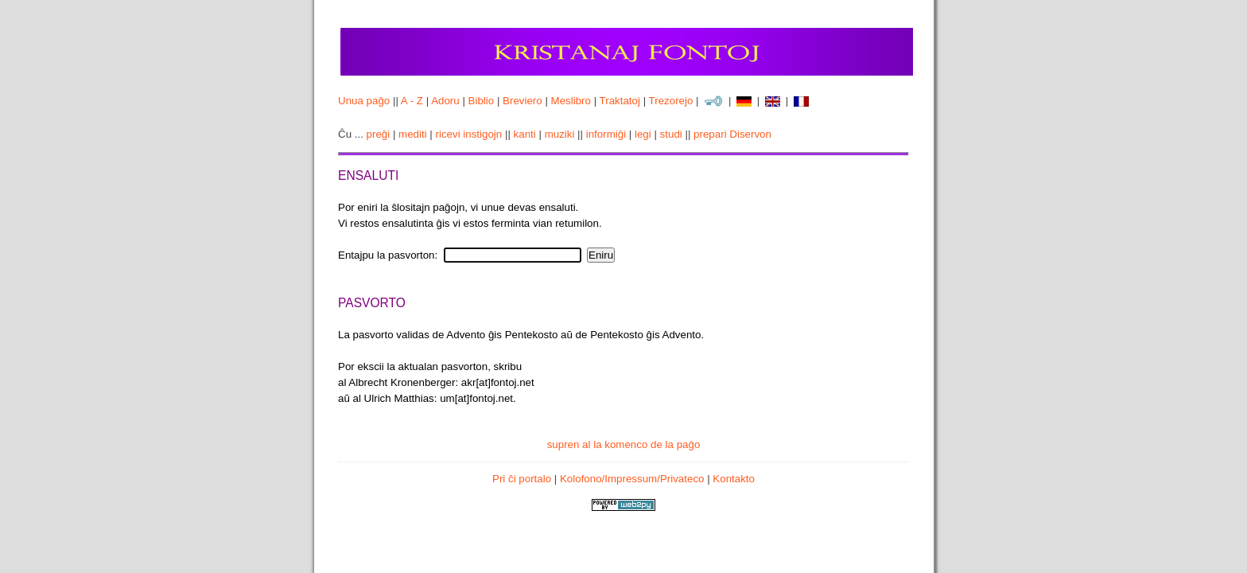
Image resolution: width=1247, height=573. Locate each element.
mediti (412, 134)
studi (671, 134)
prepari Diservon (732, 134)
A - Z (412, 101)
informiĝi (606, 134)
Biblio (481, 101)
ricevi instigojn (469, 134)
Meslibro (571, 101)
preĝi (378, 134)
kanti (525, 134)
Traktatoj (620, 101)
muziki (560, 134)
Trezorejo (671, 101)
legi (643, 134)
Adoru (445, 101)
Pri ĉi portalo (521, 479)
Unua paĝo (364, 101)
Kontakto (734, 479)
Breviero (522, 101)
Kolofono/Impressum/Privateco (632, 479)
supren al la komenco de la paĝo (624, 444)
